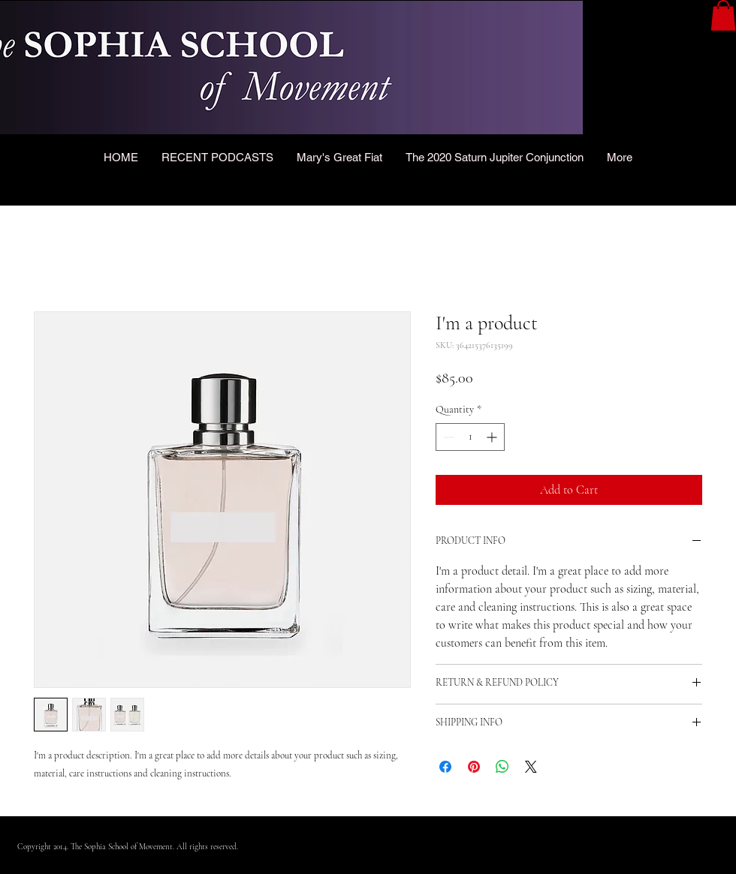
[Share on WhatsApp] (502, 767)
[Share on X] (531, 767)
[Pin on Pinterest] (474, 767)
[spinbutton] (470, 437)
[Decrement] (447, 437)
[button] (723, 15)
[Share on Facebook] (445, 767)
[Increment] (493, 437)
